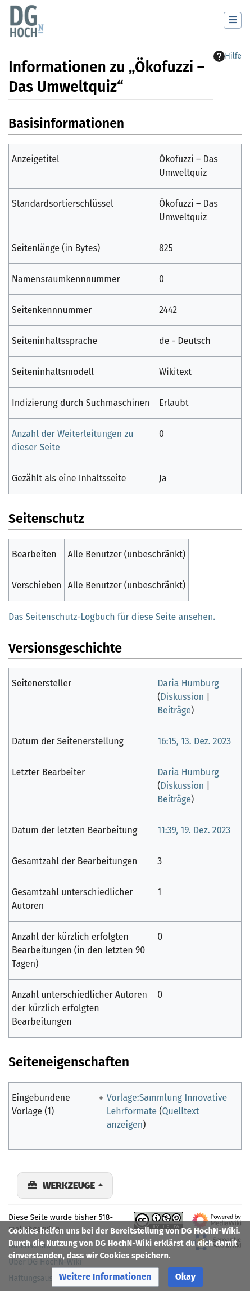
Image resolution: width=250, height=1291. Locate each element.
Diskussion (182, 696)
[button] (105, 1277)
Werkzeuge (69, 1185)
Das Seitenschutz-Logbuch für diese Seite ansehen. (111, 616)
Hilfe (227, 56)
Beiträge (174, 710)
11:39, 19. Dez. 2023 (193, 830)
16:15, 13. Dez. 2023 (194, 741)
